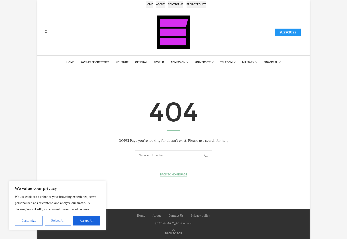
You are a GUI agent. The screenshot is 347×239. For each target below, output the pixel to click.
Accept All (87, 220)
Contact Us (175, 4)
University (203, 62)
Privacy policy (196, 4)
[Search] (46, 32)
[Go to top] (173, 233)
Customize (28, 220)
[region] (57, 205)
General (141, 62)
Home (149, 4)
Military (248, 62)
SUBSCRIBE (288, 32)
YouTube (122, 62)
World (159, 62)
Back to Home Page (173, 174)
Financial (271, 62)
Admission (178, 62)
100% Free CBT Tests (95, 62)
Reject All (58, 220)
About (160, 4)
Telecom (226, 62)
